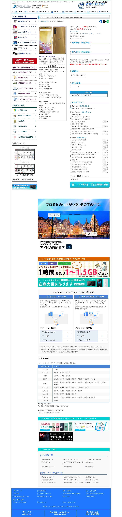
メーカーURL (74, 31)
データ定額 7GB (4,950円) (81, 119)
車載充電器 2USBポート (80, 167)
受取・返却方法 (67, 491)
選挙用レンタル (91, 477)
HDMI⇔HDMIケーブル (79, 145)
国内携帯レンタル (47, 459)
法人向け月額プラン (48, 477)
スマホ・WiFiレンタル (69, 502)
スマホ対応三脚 (77, 147)
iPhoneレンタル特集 (92, 482)
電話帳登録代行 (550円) (80, 126)
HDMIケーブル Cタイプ (79, 169)
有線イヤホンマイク (78, 142)
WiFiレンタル (90, 462)
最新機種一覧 (68, 466)
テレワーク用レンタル (71, 480)
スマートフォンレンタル (71, 459)
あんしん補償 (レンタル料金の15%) (83, 108)
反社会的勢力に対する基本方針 (72, 493)
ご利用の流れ (42, 491)
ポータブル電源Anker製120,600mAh (84, 154)
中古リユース (42, 502)
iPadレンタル (46, 462)
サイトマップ (66, 496)
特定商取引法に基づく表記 (21, 496)
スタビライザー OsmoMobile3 (82, 162)
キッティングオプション (49, 482)
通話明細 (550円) (77, 124)
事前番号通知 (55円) (88, 129)
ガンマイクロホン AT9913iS (81, 164)
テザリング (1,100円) (79, 121)
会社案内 (16, 493)
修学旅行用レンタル (92, 480)
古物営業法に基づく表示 (45, 496)
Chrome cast (76, 150)
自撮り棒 (75, 159)
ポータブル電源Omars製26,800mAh (84, 157)
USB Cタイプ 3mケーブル (80, 172)
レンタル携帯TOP (44, 21)
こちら (47, 412)
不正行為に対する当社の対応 (95, 493)
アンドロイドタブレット (93, 459)
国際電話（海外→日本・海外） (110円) (85, 134)
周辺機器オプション (48, 466)
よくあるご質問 (91, 491)
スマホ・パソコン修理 (20, 502)
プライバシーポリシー (44, 493)
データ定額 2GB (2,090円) (81, 117)
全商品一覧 (89, 466)
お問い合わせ (91, 496)
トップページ (18, 491)
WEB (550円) (76, 114)
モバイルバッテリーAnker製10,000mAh (85, 152)
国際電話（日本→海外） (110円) (83, 131)
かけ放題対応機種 (47, 480)
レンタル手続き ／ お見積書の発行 (89, 184)
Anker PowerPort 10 (79, 140)
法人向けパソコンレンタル (72, 477)
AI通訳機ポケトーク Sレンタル (73, 482)
